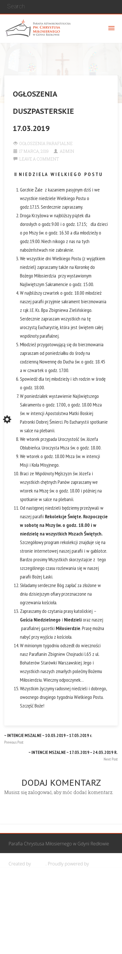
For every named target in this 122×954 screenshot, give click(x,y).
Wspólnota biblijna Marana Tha (50, 924)
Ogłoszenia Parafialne (46, 143)
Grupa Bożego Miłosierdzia (46, 904)
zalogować (40, 792)
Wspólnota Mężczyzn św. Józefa (51, 884)
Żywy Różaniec (33, 944)
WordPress (101, 864)
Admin (67, 151)
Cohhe (38, 864)
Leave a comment (39, 159)
